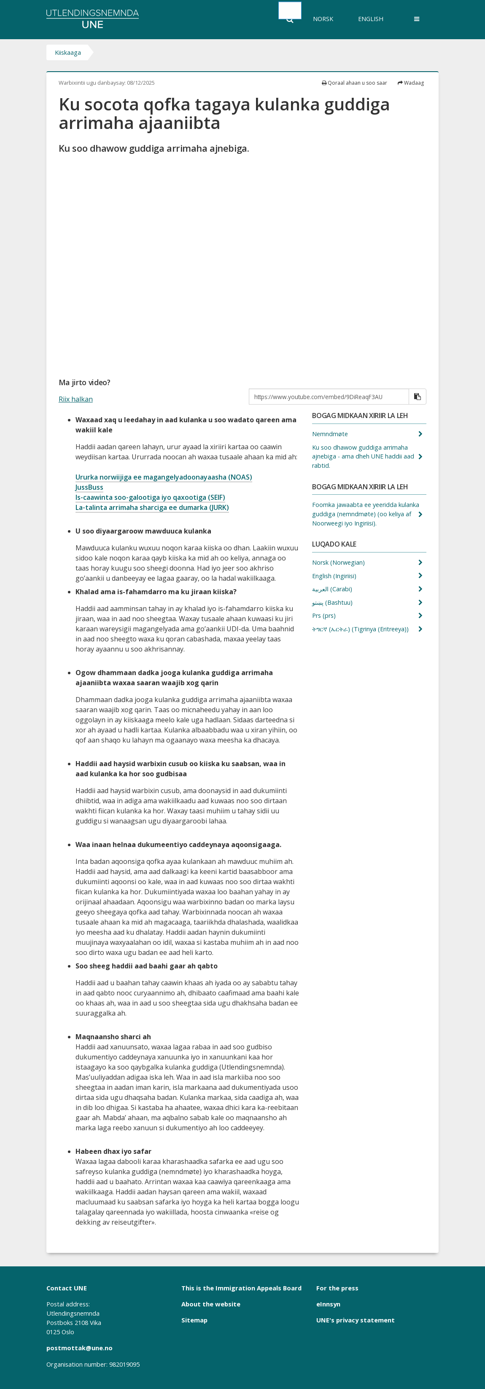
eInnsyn (328, 1304)
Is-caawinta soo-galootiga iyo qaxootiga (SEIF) (150, 497)
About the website (210, 1304)
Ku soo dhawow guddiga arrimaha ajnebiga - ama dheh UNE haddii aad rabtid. (363, 456)
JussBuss (89, 487)
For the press (337, 1288)
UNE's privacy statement (355, 1320)
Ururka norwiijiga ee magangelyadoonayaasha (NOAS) (163, 477)
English (370, 19)
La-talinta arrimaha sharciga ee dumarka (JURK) (152, 507)
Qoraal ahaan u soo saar (354, 82)
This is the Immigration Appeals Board (241, 1288)
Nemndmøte (331, 434)
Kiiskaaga (68, 52)
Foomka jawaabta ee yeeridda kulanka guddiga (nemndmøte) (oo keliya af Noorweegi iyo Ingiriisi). (365, 514)
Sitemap (194, 1320)
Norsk (323, 19)
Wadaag (411, 82)
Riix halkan (76, 399)
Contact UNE (66, 1288)
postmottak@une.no (79, 1347)
